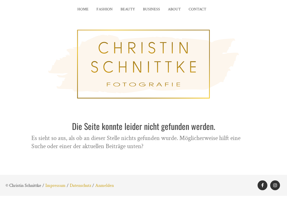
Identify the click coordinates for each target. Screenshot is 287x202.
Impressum (55, 186)
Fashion (104, 9)
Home (83, 9)
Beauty (128, 9)
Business (151, 9)
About (174, 9)
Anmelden (104, 186)
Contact (197, 9)
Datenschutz (80, 186)
